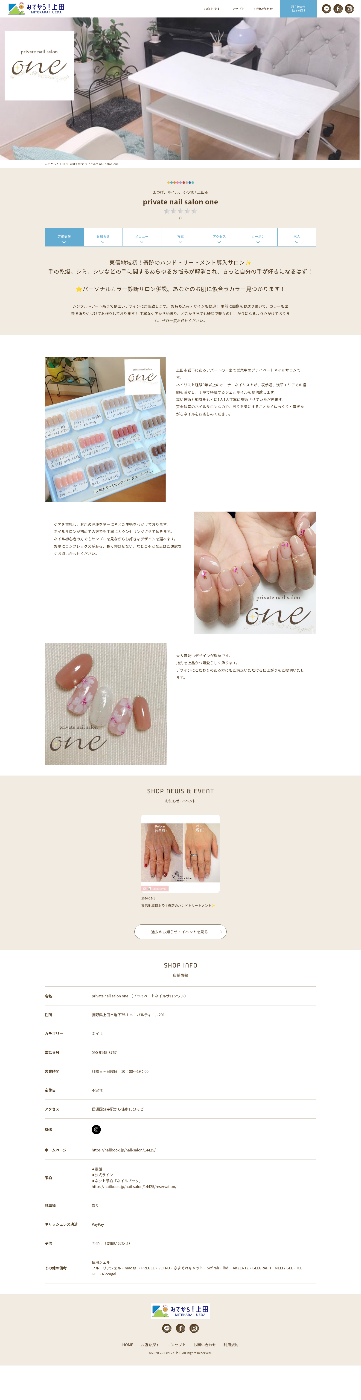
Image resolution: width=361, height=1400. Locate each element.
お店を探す (212, 8)
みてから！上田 (55, 176)
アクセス (219, 249)
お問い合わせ (263, 8)
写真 (180, 249)
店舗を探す (77, 176)
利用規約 (231, 1379)
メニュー (141, 249)
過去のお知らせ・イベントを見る (179, 948)
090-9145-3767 (105, 1075)
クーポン (258, 249)
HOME (127, 1379)
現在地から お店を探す (299, 9)
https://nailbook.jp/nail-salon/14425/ (125, 1178)
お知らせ (103, 249)
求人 (297, 249)
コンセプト (237, 8)
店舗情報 (64, 249)
